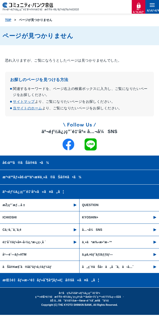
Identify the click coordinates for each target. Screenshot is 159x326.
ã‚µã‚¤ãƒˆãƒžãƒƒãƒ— (97, 254)
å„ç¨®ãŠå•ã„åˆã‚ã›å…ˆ (108, 267)
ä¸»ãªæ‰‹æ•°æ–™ (97, 242)
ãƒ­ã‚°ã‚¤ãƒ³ (138, 10)
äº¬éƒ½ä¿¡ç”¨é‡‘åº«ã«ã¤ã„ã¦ (33, 192)
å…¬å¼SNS (92, 230)
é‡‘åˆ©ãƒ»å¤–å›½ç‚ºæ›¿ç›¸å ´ (24, 242)
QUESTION (90, 205)
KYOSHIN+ (90, 217)
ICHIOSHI (10, 217)
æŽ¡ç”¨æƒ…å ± (14, 205)
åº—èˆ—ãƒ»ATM (14, 254)
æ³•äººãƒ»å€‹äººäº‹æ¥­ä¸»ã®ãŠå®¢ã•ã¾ (42, 177)
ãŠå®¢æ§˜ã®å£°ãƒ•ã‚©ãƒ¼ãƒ (27, 267)
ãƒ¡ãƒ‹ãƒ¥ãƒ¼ (152, 10)
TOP (8, 20)
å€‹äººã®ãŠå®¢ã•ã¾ (26, 163)
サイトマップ (24, 101)
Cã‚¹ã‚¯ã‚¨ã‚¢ (12, 230)
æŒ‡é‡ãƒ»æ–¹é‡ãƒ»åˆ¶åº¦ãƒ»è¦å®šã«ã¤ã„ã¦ (51, 280)
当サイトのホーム (27, 108)
